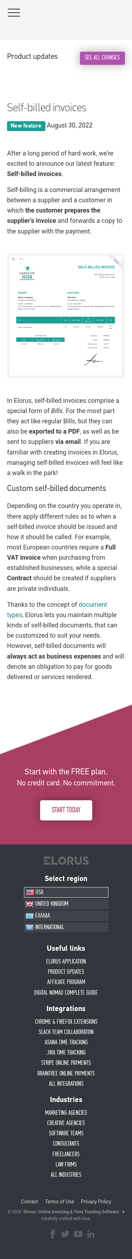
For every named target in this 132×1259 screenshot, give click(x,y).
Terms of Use (59, 1201)
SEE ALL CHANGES (102, 58)
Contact (29, 1201)
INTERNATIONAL (44, 927)
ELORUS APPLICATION (66, 962)
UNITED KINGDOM (46, 904)
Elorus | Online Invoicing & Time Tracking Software (71, 1211)
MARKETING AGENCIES (66, 1113)
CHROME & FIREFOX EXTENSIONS (66, 1022)
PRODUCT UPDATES (66, 972)
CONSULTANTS (66, 1144)
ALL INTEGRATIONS (66, 1084)
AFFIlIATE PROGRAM (66, 982)
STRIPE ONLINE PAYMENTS (66, 1063)
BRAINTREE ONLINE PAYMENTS (66, 1074)
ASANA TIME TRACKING (66, 1042)
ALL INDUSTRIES (66, 1175)
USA (34, 892)
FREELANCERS (66, 1154)
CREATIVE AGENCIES (66, 1123)
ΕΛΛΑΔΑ (37, 916)
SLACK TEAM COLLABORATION (66, 1032)
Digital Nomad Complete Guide (66, 993)
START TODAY (66, 810)
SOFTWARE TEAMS (66, 1133)
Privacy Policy (96, 1201)
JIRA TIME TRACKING (66, 1053)
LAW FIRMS (66, 1165)
